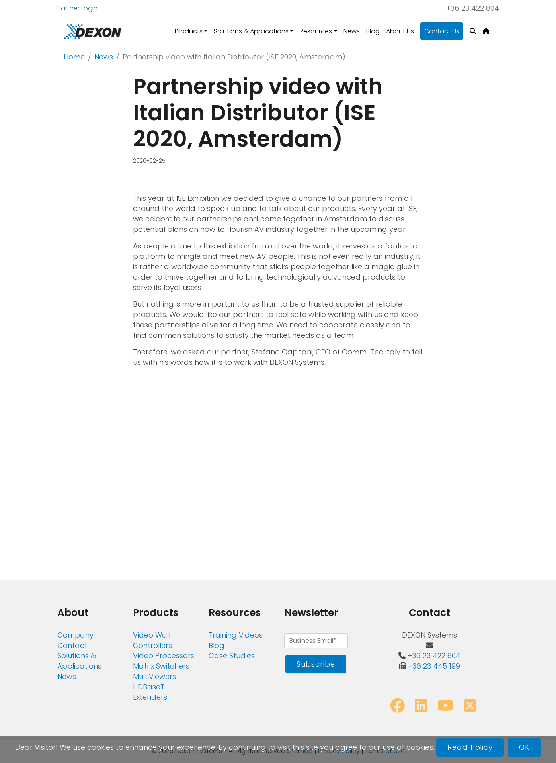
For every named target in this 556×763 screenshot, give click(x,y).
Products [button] (189, 31)
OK (524, 747)
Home (74, 57)
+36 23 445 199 (434, 666)
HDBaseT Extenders (150, 692)
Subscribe (316, 664)
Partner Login (77, 8)
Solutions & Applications (79, 661)
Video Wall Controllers (152, 640)
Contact (72, 645)
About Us (400, 31)
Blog (373, 31)
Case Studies (232, 656)
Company (75, 635)
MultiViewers (154, 676)
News (351, 31)
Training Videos (236, 635)
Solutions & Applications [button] (251, 31)
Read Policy (470, 747)
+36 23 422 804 (472, 8)
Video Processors (163, 656)
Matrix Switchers (161, 666)
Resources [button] (316, 31)
